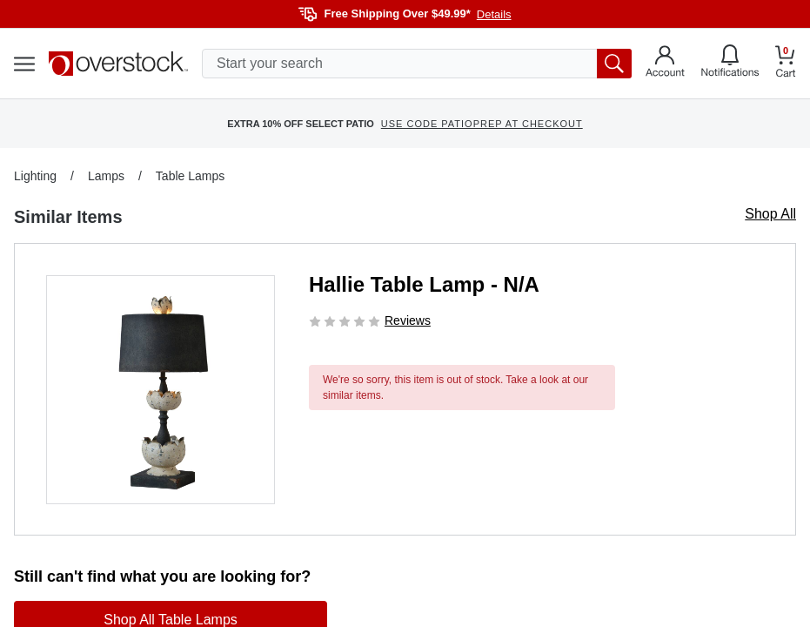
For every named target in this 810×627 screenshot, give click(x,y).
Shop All (770, 213)
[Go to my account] (665, 63)
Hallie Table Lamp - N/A (424, 284)
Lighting (35, 176)
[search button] (614, 63)
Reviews (408, 320)
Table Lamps (190, 176)
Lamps (106, 176)
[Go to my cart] (785, 64)
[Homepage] (118, 63)
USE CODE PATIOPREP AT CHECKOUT (482, 123)
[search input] (417, 63)
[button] (160, 389)
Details (494, 14)
